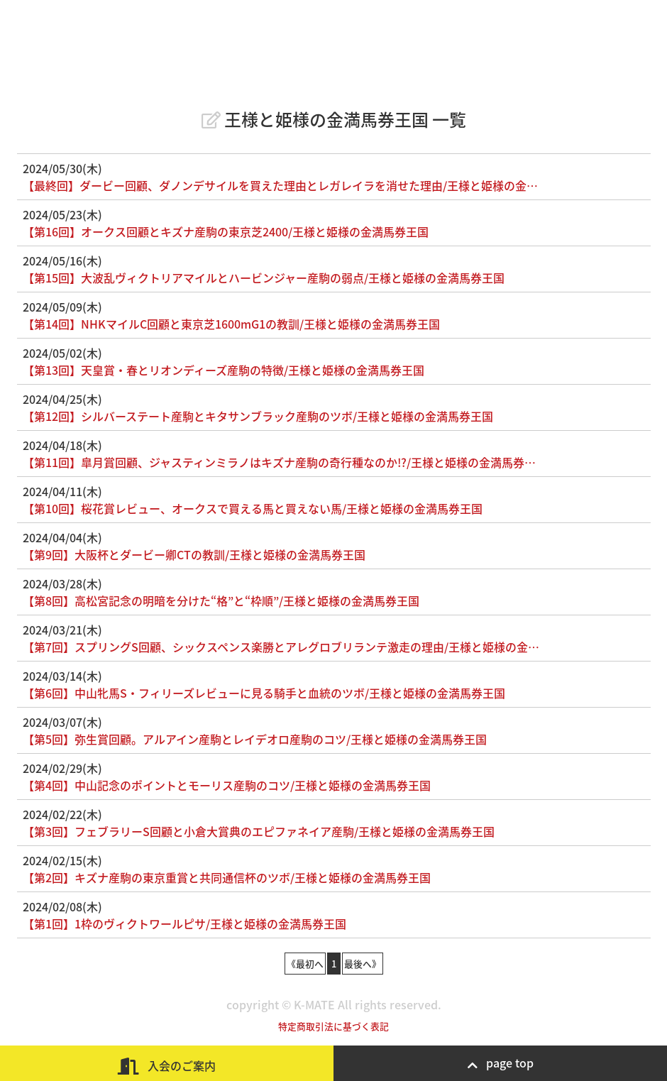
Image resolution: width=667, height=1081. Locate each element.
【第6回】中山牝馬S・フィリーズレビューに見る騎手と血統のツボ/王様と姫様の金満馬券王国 (264, 692)
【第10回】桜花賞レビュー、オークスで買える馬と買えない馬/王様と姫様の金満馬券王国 (253, 508)
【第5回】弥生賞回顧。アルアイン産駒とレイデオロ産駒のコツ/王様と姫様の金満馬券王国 (255, 738)
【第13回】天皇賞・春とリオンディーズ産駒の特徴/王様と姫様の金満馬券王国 (223, 369)
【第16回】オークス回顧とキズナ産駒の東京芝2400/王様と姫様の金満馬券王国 (226, 231)
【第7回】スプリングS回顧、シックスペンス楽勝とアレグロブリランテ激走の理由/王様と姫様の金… (281, 646)
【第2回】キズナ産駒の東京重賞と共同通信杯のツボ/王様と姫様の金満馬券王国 (227, 877)
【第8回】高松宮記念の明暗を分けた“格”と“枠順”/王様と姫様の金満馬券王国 (221, 600)
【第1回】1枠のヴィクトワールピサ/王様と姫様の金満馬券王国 (184, 923)
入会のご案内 (167, 1066)
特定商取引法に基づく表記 (333, 1026)
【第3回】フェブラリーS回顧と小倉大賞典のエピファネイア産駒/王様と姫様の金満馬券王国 (259, 831)
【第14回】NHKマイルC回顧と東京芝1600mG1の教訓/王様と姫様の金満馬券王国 (231, 323)
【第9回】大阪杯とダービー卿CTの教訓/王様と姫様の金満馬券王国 (194, 554)
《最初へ (305, 963)
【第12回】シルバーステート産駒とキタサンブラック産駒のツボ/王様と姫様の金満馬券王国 (258, 415)
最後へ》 (362, 963)
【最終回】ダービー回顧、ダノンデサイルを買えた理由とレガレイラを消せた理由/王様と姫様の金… (280, 185)
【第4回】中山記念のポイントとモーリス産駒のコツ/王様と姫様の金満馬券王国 (227, 785)
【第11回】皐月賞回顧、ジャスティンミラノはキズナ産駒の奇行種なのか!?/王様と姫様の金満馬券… (279, 462)
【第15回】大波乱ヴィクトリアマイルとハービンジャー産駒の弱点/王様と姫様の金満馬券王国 (264, 277)
